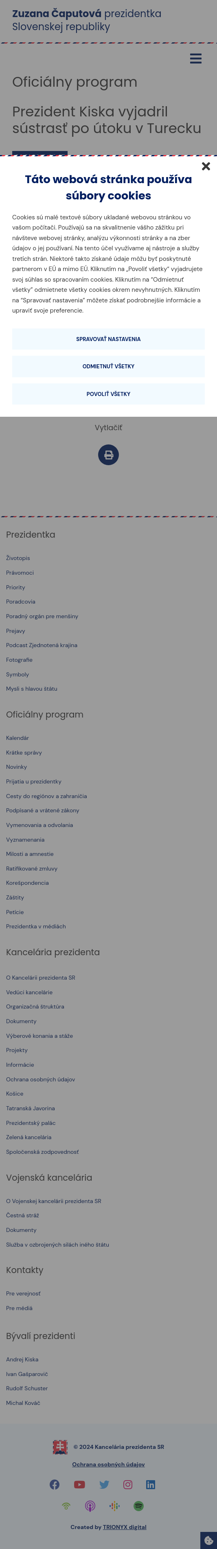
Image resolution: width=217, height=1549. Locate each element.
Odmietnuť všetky (109, 366)
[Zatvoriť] (206, 166)
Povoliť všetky (108, 394)
